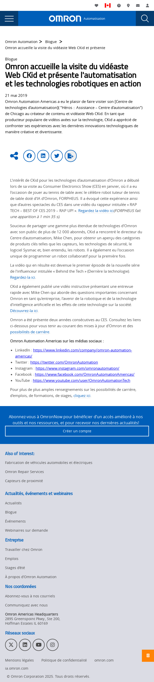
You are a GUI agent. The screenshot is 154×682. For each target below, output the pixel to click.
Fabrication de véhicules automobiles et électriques (48, 462)
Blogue (51, 43)
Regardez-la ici (22, 277)
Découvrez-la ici (24, 310)
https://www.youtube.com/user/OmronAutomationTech (81, 380)
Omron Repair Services (24, 471)
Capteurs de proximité (24, 480)
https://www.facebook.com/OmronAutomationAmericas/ (85, 374)
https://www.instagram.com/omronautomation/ (77, 368)
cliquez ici (81, 395)
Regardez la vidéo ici (96, 210)
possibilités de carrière (29, 331)
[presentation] (9, 18)
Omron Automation (21, 43)
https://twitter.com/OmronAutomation (64, 362)
